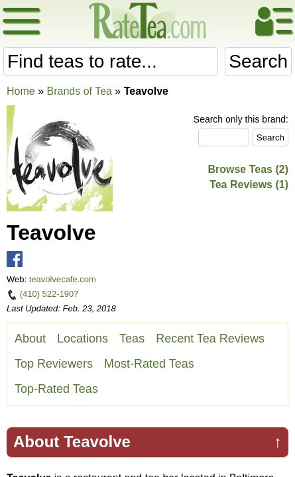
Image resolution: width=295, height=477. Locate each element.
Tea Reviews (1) (248, 184)
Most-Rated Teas (149, 363)
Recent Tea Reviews (210, 338)
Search (258, 61)
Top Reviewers (54, 363)
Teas (132, 338)
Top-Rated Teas (56, 389)
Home (21, 91)
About (30, 338)
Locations (82, 338)
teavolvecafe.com (62, 279)
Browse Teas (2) (247, 169)
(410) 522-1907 (49, 294)
